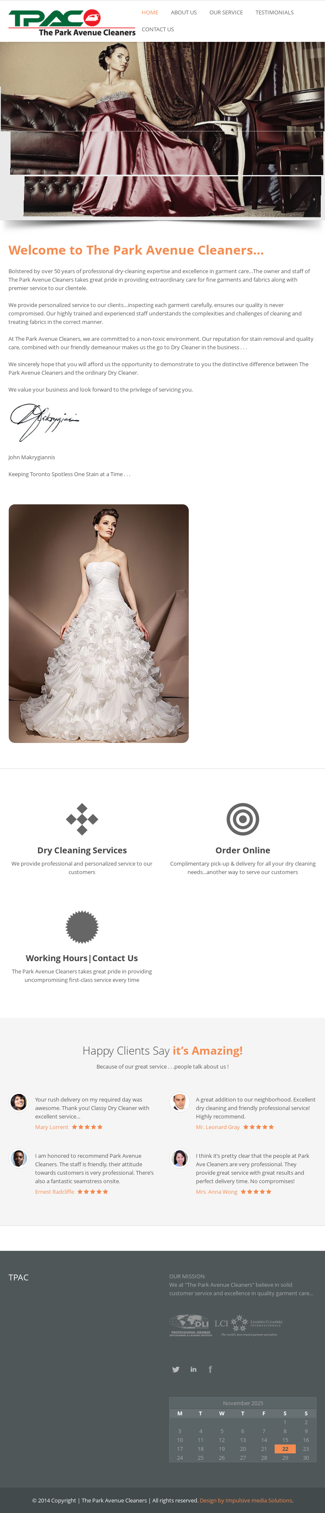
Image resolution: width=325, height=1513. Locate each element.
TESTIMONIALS (275, 12)
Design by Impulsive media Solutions (245, 1500)
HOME (150, 12)
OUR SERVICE (226, 12)
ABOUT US (184, 12)
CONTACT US (158, 29)
